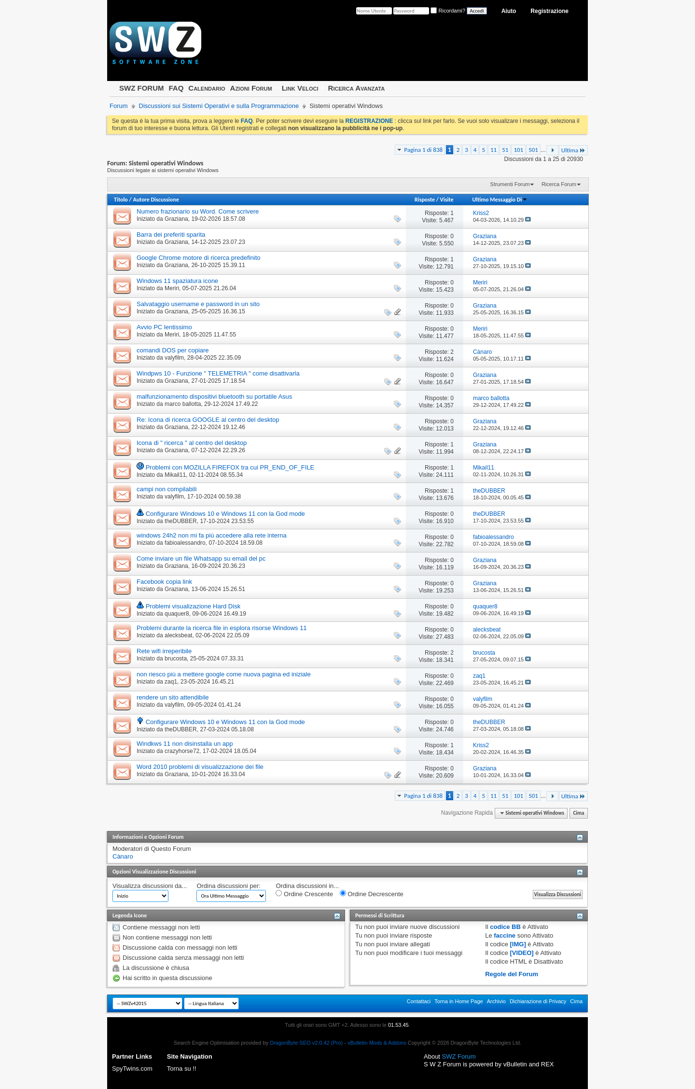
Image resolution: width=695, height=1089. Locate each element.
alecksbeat (178, 635)
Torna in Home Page (458, 1001)
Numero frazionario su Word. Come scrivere (198, 211)
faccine (504, 935)
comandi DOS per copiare (173, 350)
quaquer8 (177, 613)
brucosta (176, 658)
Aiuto (508, 11)
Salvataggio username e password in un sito (198, 304)
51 (505, 149)
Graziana (176, 218)
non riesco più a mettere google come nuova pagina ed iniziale (224, 674)
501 (533, 149)
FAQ (175, 88)
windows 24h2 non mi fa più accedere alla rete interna (212, 535)
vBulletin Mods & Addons (377, 1043)
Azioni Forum (251, 88)
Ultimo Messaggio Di (500, 199)
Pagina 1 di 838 (423, 149)
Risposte (425, 199)
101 (518, 149)
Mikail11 (175, 474)
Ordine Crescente (304, 894)
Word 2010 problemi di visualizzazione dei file (200, 766)
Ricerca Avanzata (356, 88)
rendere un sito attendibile (173, 697)
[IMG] (518, 944)
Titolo (121, 199)
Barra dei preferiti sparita (171, 234)
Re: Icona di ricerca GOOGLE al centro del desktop (208, 419)
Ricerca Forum (559, 184)
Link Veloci (300, 88)
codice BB (505, 926)
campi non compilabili (166, 489)
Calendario (206, 88)
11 (493, 149)
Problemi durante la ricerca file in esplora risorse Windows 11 (222, 628)
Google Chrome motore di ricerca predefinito (199, 257)
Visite (447, 199)
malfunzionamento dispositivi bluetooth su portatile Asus (214, 396)
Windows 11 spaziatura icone (177, 280)
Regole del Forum (511, 974)
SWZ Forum (459, 1056)
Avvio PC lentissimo (164, 327)
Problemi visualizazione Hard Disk (193, 606)
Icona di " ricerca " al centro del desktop (192, 442)
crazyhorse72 (182, 751)
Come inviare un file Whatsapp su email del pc (201, 558)
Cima (578, 813)
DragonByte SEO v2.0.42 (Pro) (306, 1043)
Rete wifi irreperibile (164, 651)
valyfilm (174, 357)
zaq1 (171, 681)
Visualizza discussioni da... (149, 885)
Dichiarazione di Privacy (538, 1001)
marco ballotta (183, 404)
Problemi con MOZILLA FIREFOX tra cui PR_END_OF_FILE (230, 467)
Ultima (573, 150)
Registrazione (549, 11)
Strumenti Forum (510, 184)
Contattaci (419, 1001)
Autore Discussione (156, 199)
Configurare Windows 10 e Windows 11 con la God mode (225, 513)
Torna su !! (181, 1068)
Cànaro (122, 856)
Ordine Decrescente (371, 894)
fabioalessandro (185, 542)
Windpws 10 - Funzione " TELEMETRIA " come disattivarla (218, 373)
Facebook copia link (164, 581)
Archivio (496, 1001)
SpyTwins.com (132, 1068)
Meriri (172, 288)
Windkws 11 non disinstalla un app (185, 743)
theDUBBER (181, 521)
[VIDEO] (522, 952)
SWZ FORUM (141, 88)
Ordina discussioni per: (228, 885)
